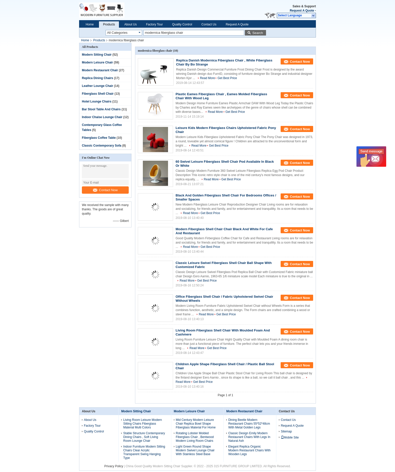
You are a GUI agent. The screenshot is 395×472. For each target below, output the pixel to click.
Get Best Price (227, 78)
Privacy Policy (113, 466)
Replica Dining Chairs (97, 78)
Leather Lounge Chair (97, 86)
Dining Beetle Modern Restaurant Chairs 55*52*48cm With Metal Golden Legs (249, 423)
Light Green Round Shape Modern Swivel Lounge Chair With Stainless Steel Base (195, 450)
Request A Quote (302, 10)
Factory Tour (154, 24)
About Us (130, 24)
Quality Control (182, 24)
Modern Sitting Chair (97, 54)
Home (90, 24)
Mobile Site (290, 437)
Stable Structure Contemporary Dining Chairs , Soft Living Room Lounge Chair (144, 437)
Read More (207, 78)
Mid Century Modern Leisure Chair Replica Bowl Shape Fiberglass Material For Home (196, 423)
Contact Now (105, 190)
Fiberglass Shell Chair (98, 93)
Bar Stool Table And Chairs (101, 109)
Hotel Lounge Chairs (96, 101)
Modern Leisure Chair (97, 62)
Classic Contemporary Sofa (101, 145)
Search (257, 33)
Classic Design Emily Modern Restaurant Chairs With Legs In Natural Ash (249, 437)
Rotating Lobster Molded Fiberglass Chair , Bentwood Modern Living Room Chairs (195, 437)
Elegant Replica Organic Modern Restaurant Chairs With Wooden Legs (249, 450)
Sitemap (286, 431)
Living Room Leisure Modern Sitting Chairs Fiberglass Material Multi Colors (142, 423)
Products (109, 24)
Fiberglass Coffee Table (99, 138)
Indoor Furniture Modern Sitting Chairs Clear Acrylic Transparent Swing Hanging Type (144, 452)
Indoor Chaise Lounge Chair (102, 117)
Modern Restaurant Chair (100, 70)
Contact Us (209, 24)
